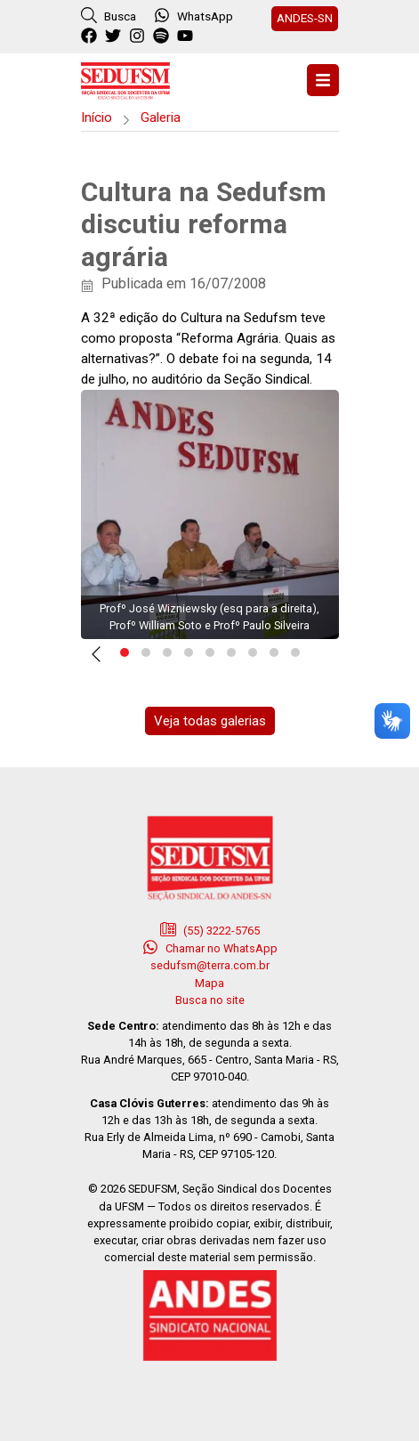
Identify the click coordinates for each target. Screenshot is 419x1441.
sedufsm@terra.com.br (210, 965)
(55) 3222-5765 (210, 929)
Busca (108, 15)
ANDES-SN (305, 18)
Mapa (209, 983)
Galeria (161, 117)
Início (96, 117)
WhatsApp (193, 15)
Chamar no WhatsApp (210, 947)
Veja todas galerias (210, 721)
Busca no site (210, 1000)
